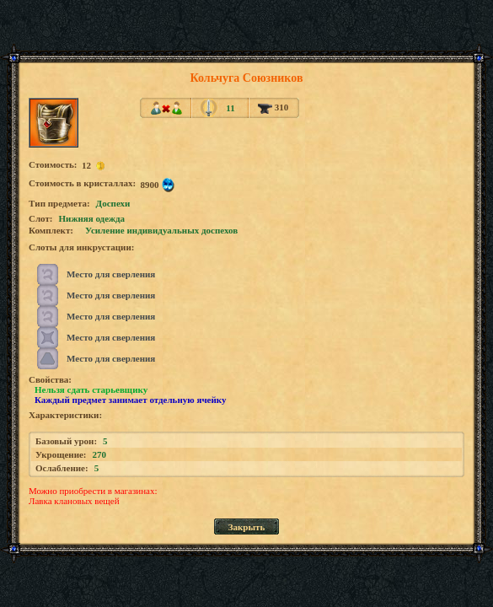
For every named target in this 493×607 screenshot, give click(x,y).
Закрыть (246, 527)
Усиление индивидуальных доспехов (161, 230)
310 (273, 107)
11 (230, 108)
